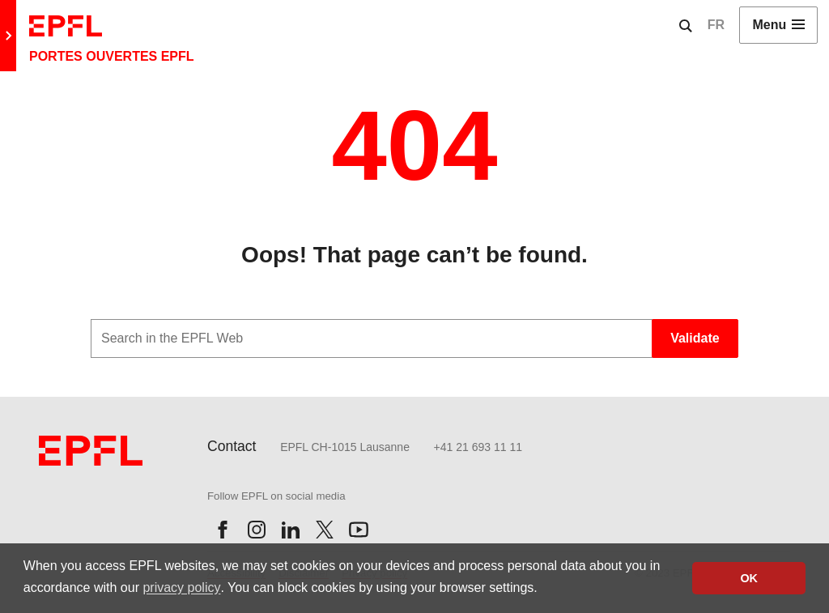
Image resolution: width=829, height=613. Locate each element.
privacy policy (181, 587)
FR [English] (716, 25)
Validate (694, 338)
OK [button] (749, 578)
